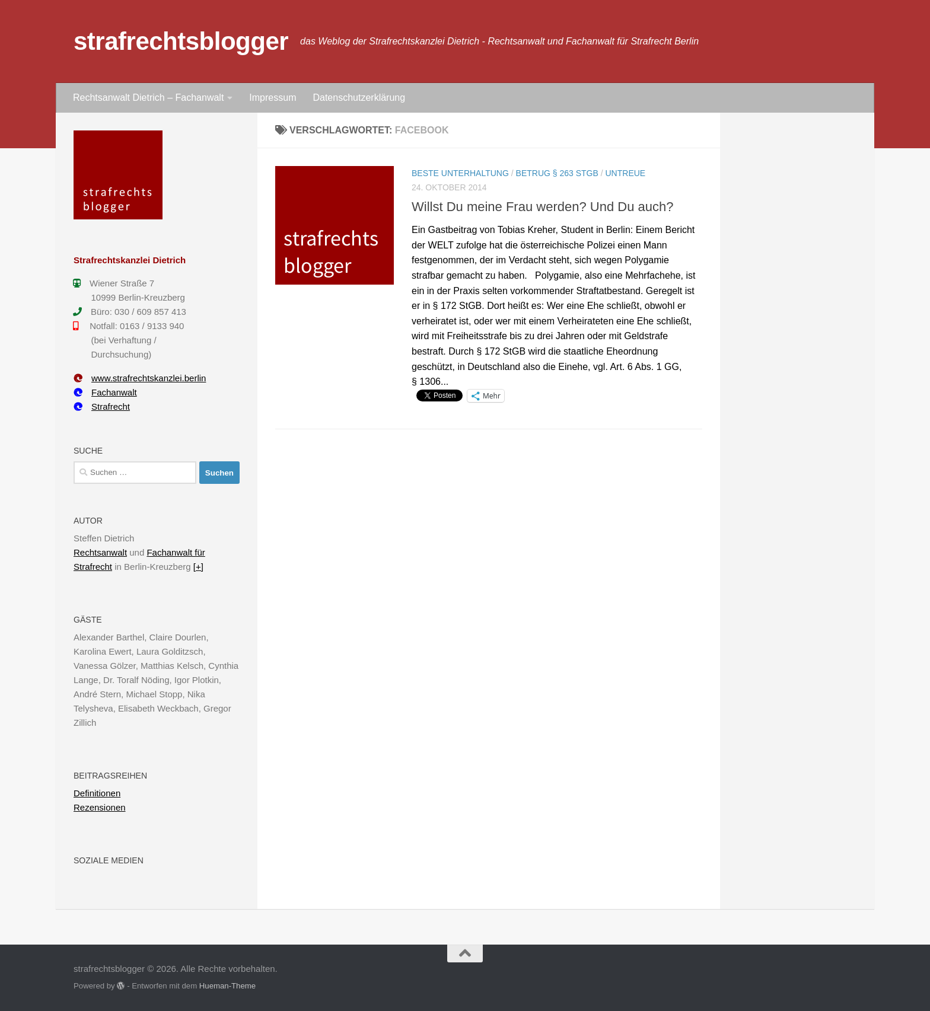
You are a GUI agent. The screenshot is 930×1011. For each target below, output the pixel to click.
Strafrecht (102, 406)
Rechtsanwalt (100, 552)
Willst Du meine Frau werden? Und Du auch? (542, 206)
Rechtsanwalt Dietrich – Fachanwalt (148, 98)
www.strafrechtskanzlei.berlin (140, 378)
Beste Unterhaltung (460, 173)
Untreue (626, 173)
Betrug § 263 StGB (557, 173)
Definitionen (97, 793)
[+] (198, 567)
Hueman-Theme (227, 985)
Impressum (272, 98)
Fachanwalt (105, 392)
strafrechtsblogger (181, 41)
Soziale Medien (109, 860)
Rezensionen (100, 807)
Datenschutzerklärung (359, 98)
